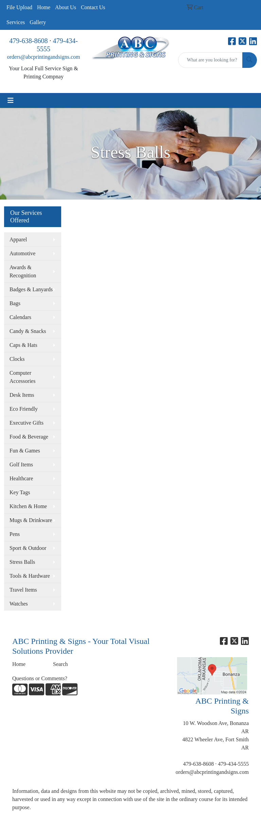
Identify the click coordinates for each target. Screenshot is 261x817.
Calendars (20, 317)
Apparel (18, 239)
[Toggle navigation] (10, 100)
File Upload (19, 7)
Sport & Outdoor (28, 548)
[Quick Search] (210, 60)
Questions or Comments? (39, 678)
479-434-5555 (233, 764)
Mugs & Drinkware (31, 520)
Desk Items (22, 395)
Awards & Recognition (23, 271)
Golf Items (21, 464)
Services (15, 22)
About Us (65, 7)
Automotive (22, 253)
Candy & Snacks (28, 331)
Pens (15, 534)
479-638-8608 (28, 40)
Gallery (38, 22)
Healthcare (21, 478)
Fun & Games (25, 450)
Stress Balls (22, 562)
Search (60, 664)
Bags (15, 303)
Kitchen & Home (28, 506)
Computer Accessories (22, 377)
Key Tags (20, 492)
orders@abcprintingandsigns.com (43, 57)
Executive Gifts (27, 423)
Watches (19, 604)
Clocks (17, 359)
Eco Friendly (24, 409)
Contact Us (93, 7)
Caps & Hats (23, 345)
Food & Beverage (29, 437)
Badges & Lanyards (31, 289)
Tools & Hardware (30, 576)
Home (43, 7)
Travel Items (23, 590)
